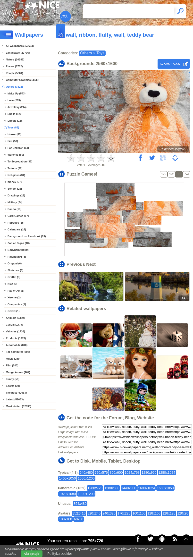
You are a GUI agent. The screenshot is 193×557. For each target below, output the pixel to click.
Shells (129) (15, 113)
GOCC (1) (14, 311)
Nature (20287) (15, 59)
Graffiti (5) (14, 277)
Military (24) (15, 202)
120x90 (183, 513)
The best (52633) (16, 392)
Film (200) (12, 365)
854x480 (80, 504)
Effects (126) (15, 120)
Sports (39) (13, 385)
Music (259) (13, 358)
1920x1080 (67, 494)
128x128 (169, 513)
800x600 (116, 472)
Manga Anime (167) (18, 372)
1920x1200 (86, 494)
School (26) (15, 188)
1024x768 (132, 472)
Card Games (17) (18, 215)
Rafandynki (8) (17, 256)
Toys (100, 53)
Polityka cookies (60, 553)
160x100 (138, 513)
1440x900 (128, 488)
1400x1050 (67, 478)
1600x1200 (86, 478)
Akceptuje (32, 553)
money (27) (15, 181)
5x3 (178, 174)
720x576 (101, 472)
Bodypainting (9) (18, 249)
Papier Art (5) (16, 290)
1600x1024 (146, 488)
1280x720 (94, 488)
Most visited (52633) (18, 406)
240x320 (109, 513)
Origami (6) (15, 263)
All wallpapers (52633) (20, 45)
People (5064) (14, 73)
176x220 (124, 513)
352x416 (79, 513)
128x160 (153, 513)
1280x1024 (167, 472)
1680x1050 (165, 488)
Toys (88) (13, 127)
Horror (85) (14, 134)
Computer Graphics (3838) (22, 79)
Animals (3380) (15, 317)
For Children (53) (18, 147)
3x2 (171, 174)
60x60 (78, 519)
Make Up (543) (16, 93)
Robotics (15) (16, 222)
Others (86, 53)
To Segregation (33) (20, 161)
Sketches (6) (15, 270)
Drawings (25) (16, 195)
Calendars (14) (17, 229)
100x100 (65, 519)
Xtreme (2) (14, 297)
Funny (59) (12, 379)
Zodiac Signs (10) (19, 243)
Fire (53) (13, 141)
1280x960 (149, 472)
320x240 (94, 513)
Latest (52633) (15, 399)
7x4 (186, 174)
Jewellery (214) (17, 107)
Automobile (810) (16, 345)
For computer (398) (18, 351)
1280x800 (111, 488)
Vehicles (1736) (15, 331)
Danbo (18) (14, 209)
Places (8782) (14, 66)
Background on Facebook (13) (27, 236)
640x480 (86, 472)
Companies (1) (17, 304)
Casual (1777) (14, 324)
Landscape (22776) (18, 52)
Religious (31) (16, 175)
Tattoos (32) (15, 168)
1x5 (163, 174)
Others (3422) (14, 86)
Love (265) (14, 100)
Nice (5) (12, 283)
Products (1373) (16, 338)
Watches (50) (16, 154)
